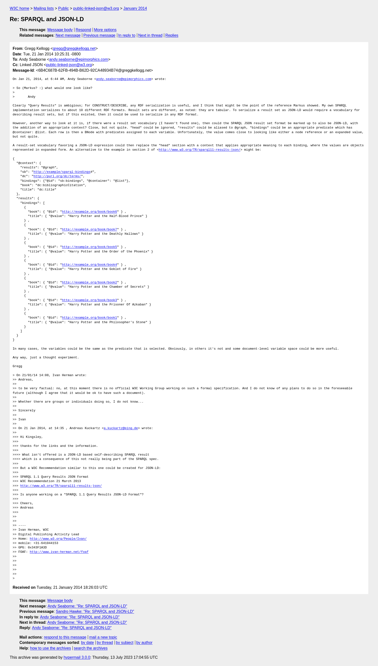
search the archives (91, 648)
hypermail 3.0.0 (76, 657)
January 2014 (135, 8)
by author (144, 642)
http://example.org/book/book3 (89, 300)
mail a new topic (103, 637)
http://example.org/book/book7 (89, 229)
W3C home (19, 8)
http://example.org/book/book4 (89, 265)
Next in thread (150, 35)
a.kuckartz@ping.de (121, 428)
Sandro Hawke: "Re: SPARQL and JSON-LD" (95, 611)
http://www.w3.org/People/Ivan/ (58, 539)
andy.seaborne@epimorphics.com (78, 59)
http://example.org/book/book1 (89, 318)
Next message (68, 35)
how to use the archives (50, 648)
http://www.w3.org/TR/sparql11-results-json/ (199, 150)
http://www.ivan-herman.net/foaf (59, 552)
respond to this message (65, 637)
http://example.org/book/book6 (89, 212)
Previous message (99, 35)
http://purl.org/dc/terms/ (57, 176)
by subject (124, 642)
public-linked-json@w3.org (96, 8)
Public (63, 8)
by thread (105, 642)
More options (105, 30)
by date (87, 642)
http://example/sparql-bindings (62, 172)
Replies (171, 35)
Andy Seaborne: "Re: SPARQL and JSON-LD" (87, 606)
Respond (83, 30)
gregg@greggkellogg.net (74, 48)
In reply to (126, 35)
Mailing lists (44, 8)
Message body (60, 30)
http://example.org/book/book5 (89, 247)
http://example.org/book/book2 (89, 282)
